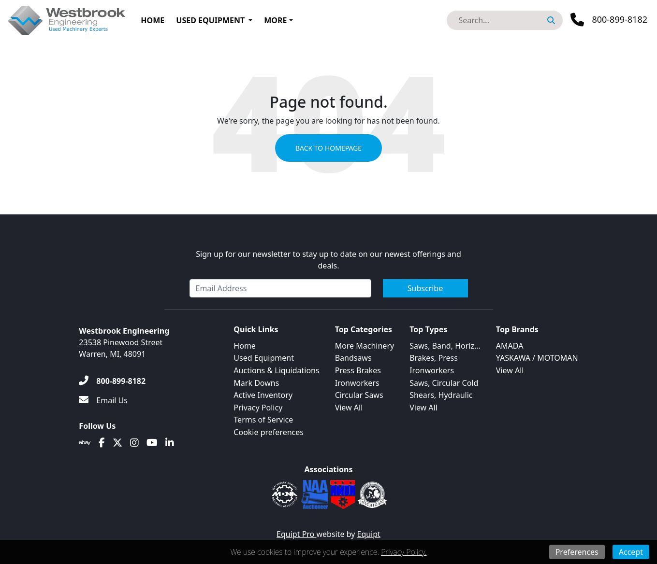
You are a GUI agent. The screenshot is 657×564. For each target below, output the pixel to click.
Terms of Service (263, 419)
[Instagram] (134, 443)
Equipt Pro (296, 534)
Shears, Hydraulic (440, 395)
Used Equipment (210, 20)
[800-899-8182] (112, 381)
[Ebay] (85, 443)
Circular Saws (359, 395)
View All (349, 407)
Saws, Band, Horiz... (445, 345)
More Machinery (364, 345)
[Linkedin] (169, 443)
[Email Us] (103, 400)
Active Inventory (263, 395)
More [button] (275, 20)
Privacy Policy (258, 407)
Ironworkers (357, 383)
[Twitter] (117, 443)
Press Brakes (358, 370)
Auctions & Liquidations (276, 370)
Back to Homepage (328, 148)
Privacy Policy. (403, 552)
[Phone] (608, 20)
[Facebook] (102, 443)
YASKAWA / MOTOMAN (537, 357)
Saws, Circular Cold (443, 383)
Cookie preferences (269, 432)
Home (152, 20)
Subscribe (425, 288)
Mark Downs (256, 383)
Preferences (577, 552)
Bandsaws (353, 357)
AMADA (510, 345)
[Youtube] (152, 443)
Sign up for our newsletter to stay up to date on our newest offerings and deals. (328, 260)
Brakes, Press (433, 357)
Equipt (368, 534)
